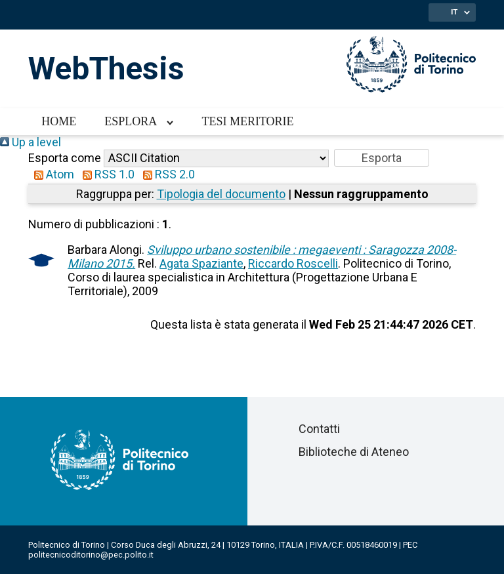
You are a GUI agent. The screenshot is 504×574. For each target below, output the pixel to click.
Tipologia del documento (221, 194)
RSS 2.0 (166, 174)
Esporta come (64, 158)
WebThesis (106, 68)
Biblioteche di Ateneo (354, 452)
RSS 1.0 (106, 174)
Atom (51, 174)
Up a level (30, 142)
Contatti (319, 429)
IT (454, 11)
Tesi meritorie (247, 121)
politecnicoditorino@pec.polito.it (91, 555)
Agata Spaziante (201, 263)
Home (58, 121)
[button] (381, 158)
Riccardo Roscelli (293, 263)
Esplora (130, 121)
